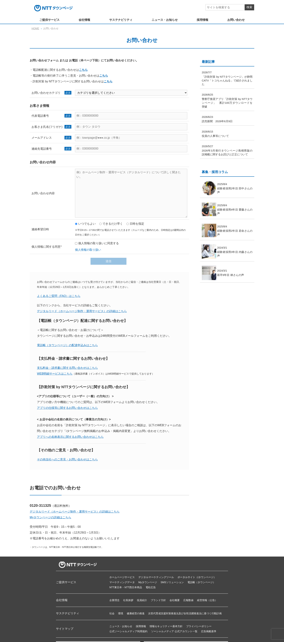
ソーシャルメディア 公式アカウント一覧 (174, 631)
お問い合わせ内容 (43, 193)
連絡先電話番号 (42, 148)
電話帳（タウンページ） (201, 582)
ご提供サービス (49, 19)
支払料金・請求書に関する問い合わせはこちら (67, 367)
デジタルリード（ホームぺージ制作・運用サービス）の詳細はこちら (82, 311)
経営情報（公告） (207, 600)
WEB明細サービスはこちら (54, 373)
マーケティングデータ (122, 582)
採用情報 (202, 19)
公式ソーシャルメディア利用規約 (128, 631)
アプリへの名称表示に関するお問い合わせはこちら (70, 436)
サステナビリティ (120, 19)
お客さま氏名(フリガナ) (47, 126)
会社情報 (84, 19)
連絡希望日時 (40, 229)
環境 (120, 613)
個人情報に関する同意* (47, 246)
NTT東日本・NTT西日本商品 (125, 587)
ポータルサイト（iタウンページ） (197, 577)
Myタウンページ (147, 582)
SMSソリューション (172, 582)
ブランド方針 (158, 600)
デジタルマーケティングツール (156, 577)
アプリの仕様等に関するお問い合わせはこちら (67, 407)
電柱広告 (151, 587)
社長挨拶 (128, 600)
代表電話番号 (40, 115)
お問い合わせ (236, 19)
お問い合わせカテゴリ (46, 92)
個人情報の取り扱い (88, 249)
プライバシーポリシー (199, 626)
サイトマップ (64, 628)
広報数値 (188, 600)
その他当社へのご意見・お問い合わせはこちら (67, 459)
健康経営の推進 (136, 613)
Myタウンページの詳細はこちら (50, 517)
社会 (111, 613)
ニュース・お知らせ (165, 19)
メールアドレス (42, 137)
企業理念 (114, 600)
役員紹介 (142, 600)
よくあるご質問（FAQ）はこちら (58, 295)
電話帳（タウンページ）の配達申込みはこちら (67, 345)
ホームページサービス (122, 577)
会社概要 (175, 600)
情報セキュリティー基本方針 (166, 626)
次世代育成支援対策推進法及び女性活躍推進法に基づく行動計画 (185, 613)
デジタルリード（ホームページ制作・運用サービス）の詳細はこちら (75, 511)
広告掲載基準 (208, 631)
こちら (83, 69)
